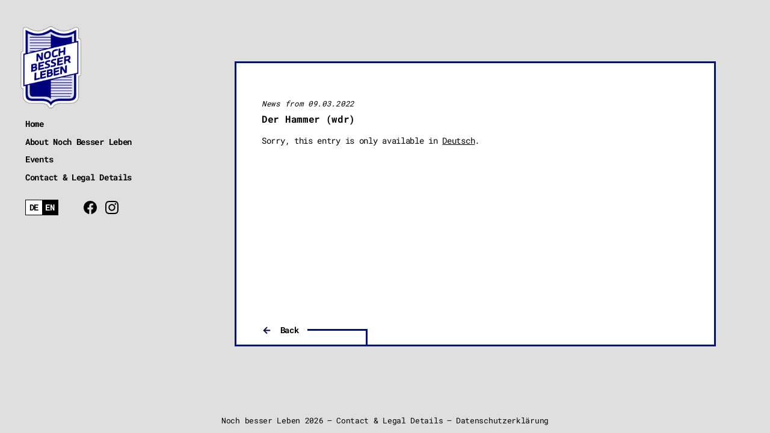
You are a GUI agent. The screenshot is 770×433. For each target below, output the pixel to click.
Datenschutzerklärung (502, 420)
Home (34, 123)
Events (39, 159)
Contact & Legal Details (78, 177)
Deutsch (458, 140)
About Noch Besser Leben (78, 141)
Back (289, 330)
